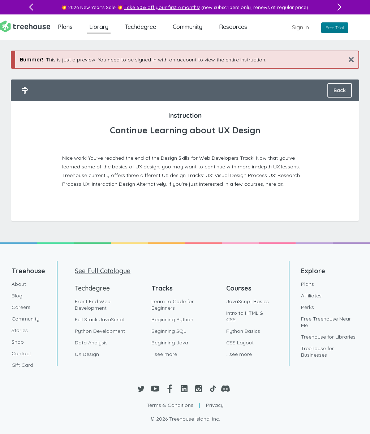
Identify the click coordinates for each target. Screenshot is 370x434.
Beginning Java (169, 342)
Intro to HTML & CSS (244, 316)
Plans (65, 26)
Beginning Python (172, 319)
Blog (17, 295)
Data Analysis (91, 342)
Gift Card (22, 365)
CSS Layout (240, 342)
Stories (20, 330)
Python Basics (243, 331)
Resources (233, 26)
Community (187, 26)
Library (98, 26)
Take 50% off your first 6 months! (162, 7)
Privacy (215, 405)
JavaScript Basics (247, 301)
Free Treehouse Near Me (326, 321)
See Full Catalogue (102, 271)
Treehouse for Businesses (317, 351)
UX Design (87, 354)
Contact (21, 353)
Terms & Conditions (170, 405)
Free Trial (335, 27)
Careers (21, 307)
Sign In (300, 27)
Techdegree (140, 26)
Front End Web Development (93, 304)
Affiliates (311, 295)
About (19, 284)
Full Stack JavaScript (100, 319)
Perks (307, 307)
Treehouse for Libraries (328, 337)
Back (340, 90)
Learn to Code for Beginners (172, 304)
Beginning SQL (168, 331)
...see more (164, 354)
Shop (18, 342)
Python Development (100, 331)
